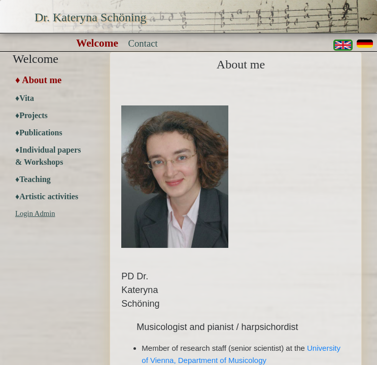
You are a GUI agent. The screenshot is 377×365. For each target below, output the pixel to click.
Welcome (97, 43)
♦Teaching (33, 179)
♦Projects (31, 115)
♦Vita (24, 98)
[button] (365, 44)
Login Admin (35, 213)
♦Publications (38, 132)
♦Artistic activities (46, 196)
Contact (143, 43)
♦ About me (38, 80)
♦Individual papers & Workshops (48, 155)
